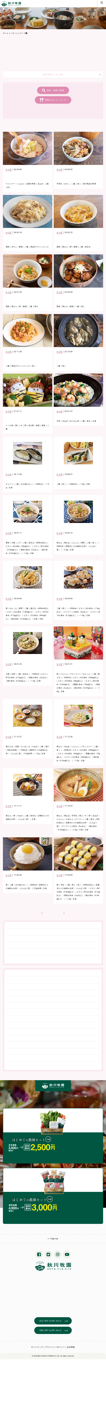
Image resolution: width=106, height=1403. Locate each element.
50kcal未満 (12, 750)
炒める (88, 247)
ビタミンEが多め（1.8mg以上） (20, 612)
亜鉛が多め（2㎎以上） (30, 550)
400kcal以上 (41, 543)
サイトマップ (37, 1347)
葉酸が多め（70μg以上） (83, 684)
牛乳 (58, 421)
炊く (9, 187)
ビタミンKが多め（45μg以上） (19, 546)
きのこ (67, 184)
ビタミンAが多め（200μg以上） (86, 677)
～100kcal (23, 750)
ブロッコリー (75, 674)
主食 (94, 421)
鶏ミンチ (19, 425)
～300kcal (72, 484)
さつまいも (25, 747)
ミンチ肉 (9, 425)
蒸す (47, 747)
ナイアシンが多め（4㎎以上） (76, 612)
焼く (83, 306)
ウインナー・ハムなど (15, 184)
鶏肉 (7, 247)
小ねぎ (35, 747)
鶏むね (67, 543)
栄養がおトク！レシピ (55, 100)
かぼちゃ (69, 819)
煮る (36, 306)
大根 (7, 674)
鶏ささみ (9, 747)
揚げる (33, 608)
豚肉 (7, 543)
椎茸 (83, 543)
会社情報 (71, 1347)
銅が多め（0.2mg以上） (21, 619)
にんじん (75, 543)
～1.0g (37, 754)
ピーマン (79, 819)
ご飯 (47, 184)
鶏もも (65, 247)
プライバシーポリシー (55, 1347)
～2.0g (65, 550)
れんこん (13, 608)
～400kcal (66, 677)
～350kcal (38, 484)
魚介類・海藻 (33, 425)
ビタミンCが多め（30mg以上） (78, 757)
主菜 (35, 619)
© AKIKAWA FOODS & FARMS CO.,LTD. (46, 1356)
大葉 (13, 543)
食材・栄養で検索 (55, 90)
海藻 (43, 425)
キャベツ (9, 484)
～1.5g (81, 484)
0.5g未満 (28, 754)
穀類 (21, 247)
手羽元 (59, 184)
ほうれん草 (74, 421)
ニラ (19, 543)
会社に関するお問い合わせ (50, 1321)
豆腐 (17, 747)
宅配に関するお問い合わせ (50, 1330)
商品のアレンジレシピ (39, 247)
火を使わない (26, 484)
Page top (54, 1239)
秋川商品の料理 (89, 184)
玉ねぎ (40, 184)
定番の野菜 (31, 184)
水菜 (13, 674)
